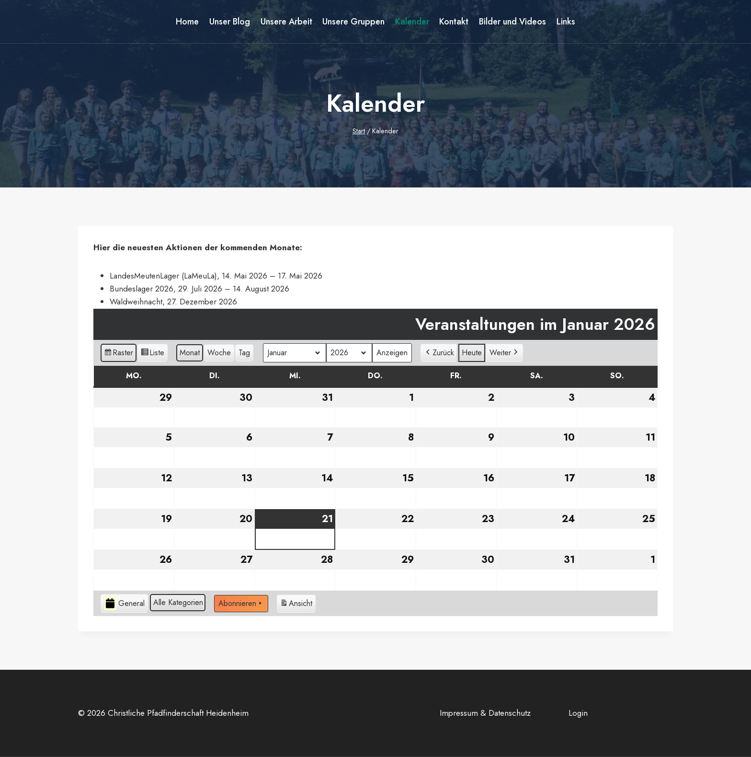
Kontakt (453, 21)
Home (187, 21)
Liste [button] (152, 354)
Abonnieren (241, 603)
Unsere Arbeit (286, 21)
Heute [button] (472, 352)
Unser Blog (229, 21)
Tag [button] (244, 352)
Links (566, 21)
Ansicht (296, 604)
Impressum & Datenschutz (485, 713)
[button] (439, 353)
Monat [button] (190, 352)
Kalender (412, 21)
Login (578, 713)
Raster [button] (118, 354)
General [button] (124, 603)
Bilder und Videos (512, 21)
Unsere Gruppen (353, 21)
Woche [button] (219, 352)
